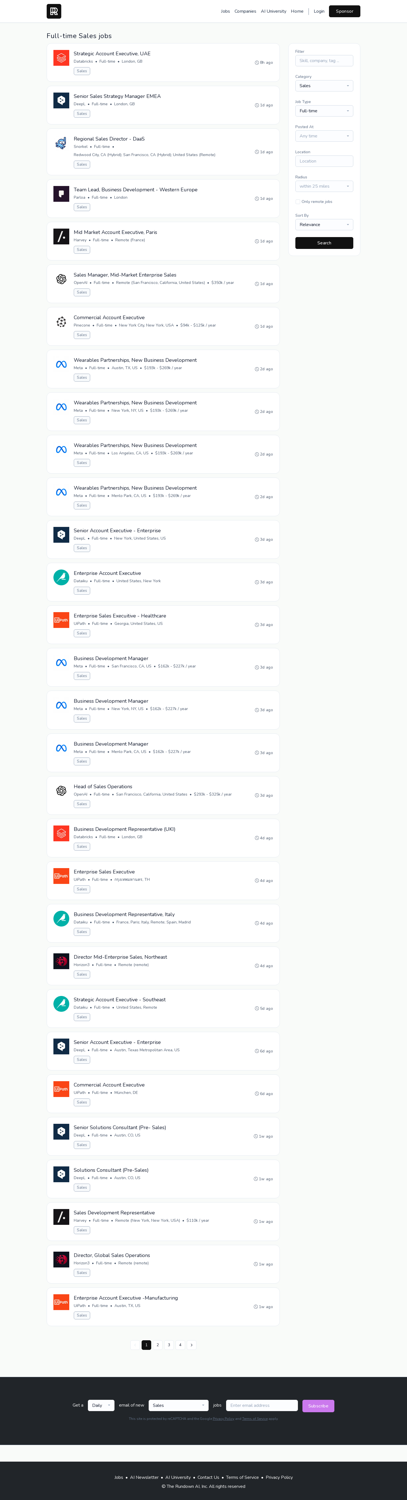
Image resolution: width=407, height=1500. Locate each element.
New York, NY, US (128, 415)
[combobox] (324, 85)
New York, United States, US (140, 545)
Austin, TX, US (125, 372)
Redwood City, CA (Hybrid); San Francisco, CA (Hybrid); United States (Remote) (145, 156)
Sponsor (344, 11)
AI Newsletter (144, 1477)
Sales (82, 71)
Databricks (83, 61)
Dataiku (81, 588)
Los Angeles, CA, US (130, 458)
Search (324, 243)
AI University (273, 11)
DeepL (80, 105)
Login (319, 11)
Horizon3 (82, 976)
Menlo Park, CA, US (129, 501)
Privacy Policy (223, 1435)
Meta (78, 372)
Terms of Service (255, 1435)
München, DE (126, 1106)
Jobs (225, 11)
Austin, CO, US (127, 1149)
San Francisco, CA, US (132, 674)
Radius (301, 177)
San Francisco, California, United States (152, 804)
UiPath (80, 631)
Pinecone (82, 329)
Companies (245, 11)
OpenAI (81, 285)
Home (297, 11)
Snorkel (81, 148)
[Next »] (191, 1362)
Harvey (80, 242)
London (121, 199)
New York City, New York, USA (146, 329)
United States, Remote (137, 1019)
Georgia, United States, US (139, 631)
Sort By (302, 215)
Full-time (108, 61)
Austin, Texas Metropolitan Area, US (147, 1063)
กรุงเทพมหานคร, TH (132, 890)
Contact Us (208, 1477)
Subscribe (318, 1423)
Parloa (80, 199)
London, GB (132, 61)
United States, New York (139, 588)
